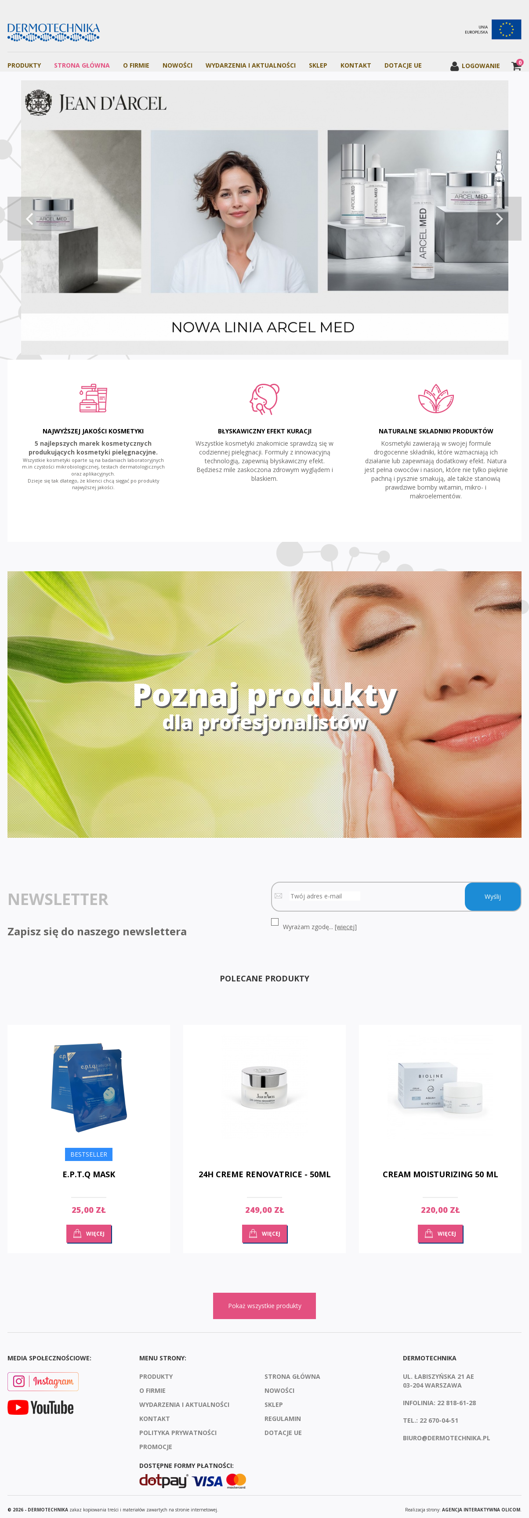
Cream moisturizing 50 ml (440, 1168)
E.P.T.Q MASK (88, 1168)
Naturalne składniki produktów (436, 428)
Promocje (155, 1441)
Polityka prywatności (178, 1427)
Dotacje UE (403, 65)
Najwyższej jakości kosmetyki (93, 428)
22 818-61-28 (456, 1397)
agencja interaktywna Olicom (481, 1503)
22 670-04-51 (439, 1414)
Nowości (177, 65)
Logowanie (474, 65)
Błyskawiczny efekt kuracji (265, 428)
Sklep (318, 65)
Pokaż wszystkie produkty (264, 1300)
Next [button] (500, 219)
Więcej (95, 1227)
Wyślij (493, 891)
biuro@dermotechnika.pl (446, 1432)
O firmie (136, 65)
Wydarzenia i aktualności (251, 65)
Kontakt (356, 65)
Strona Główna (82, 65)
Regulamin (282, 1413)
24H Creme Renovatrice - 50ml (265, 1168)
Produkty (24, 65)
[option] (264, 218)
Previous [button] (29, 219)
